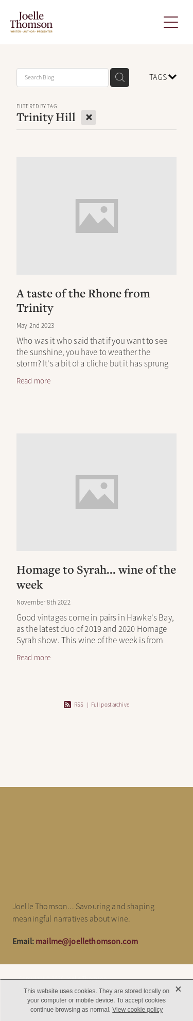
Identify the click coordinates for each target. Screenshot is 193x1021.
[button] (171, 22)
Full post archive (110, 704)
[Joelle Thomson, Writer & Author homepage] (84, 21)
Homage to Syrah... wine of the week (96, 576)
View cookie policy (137, 1009)
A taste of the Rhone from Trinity (83, 300)
